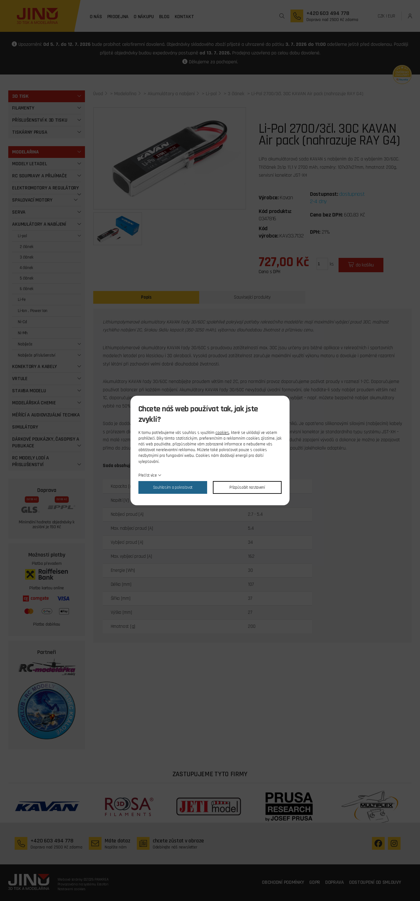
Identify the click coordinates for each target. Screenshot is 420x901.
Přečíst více (147, 475)
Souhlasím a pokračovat (172, 487)
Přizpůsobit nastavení (247, 487)
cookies (222, 432)
